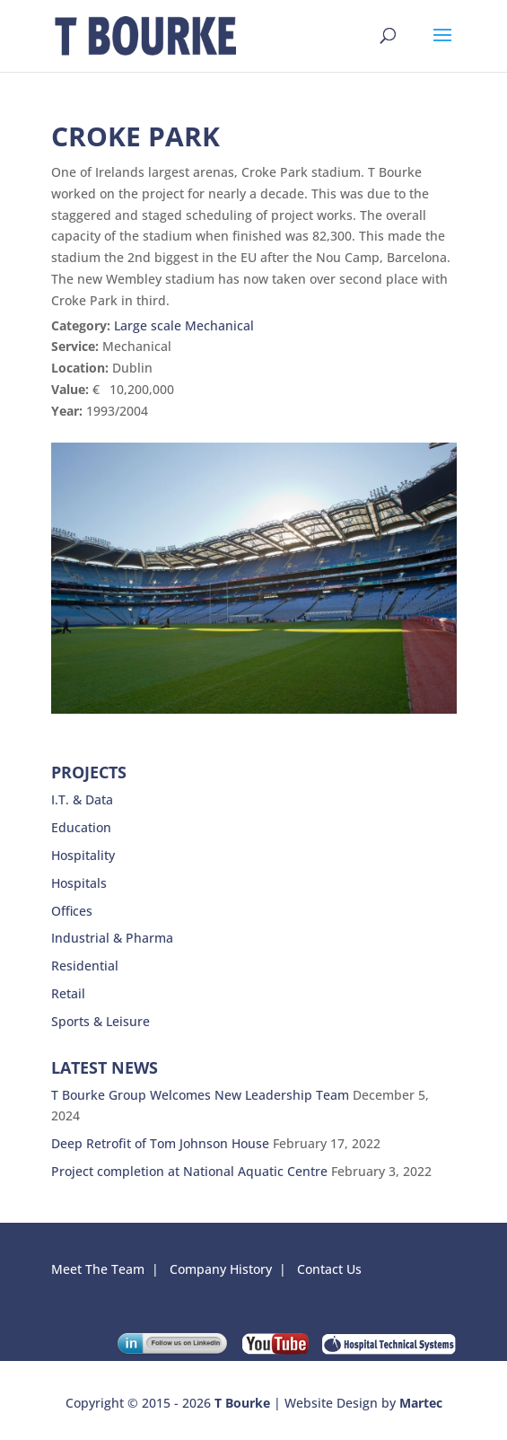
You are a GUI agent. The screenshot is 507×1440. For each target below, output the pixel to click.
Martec (420, 1402)
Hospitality (83, 855)
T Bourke (242, 1402)
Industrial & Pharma (112, 937)
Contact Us (331, 1269)
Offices (71, 910)
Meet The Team (97, 1269)
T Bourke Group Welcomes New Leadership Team (200, 1094)
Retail (68, 993)
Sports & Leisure (100, 1021)
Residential (84, 965)
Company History (221, 1269)
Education (81, 827)
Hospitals (79, 882)
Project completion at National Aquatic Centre (189, 1171)
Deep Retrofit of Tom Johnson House (160, 1143)
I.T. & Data (82, 799)
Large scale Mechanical (184, 325)
